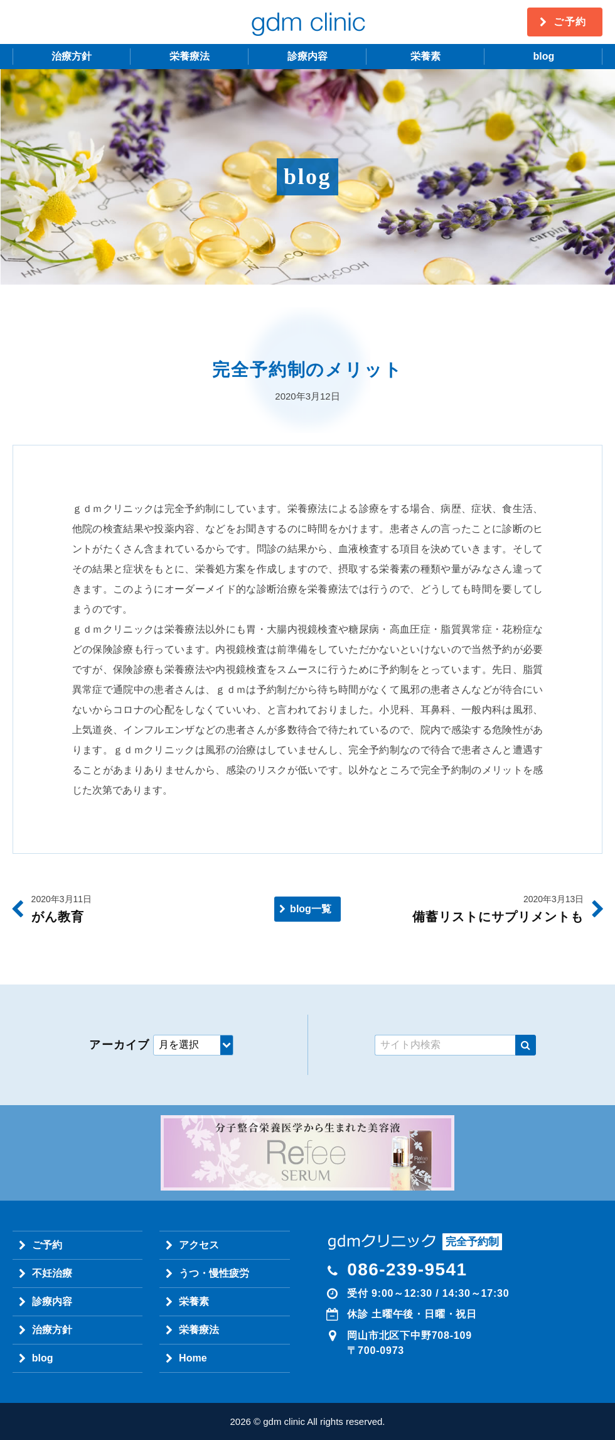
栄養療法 (189, 56)
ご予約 (570, 21)
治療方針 (71, 56)
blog (543, 56)
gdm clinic (307, 22)
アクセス (199, 1245)
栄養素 (425, 56)
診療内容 (307, 56)
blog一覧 (310, 908)
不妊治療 (52, 1273)
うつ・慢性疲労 (214, 1273)
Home (192, 1358)
